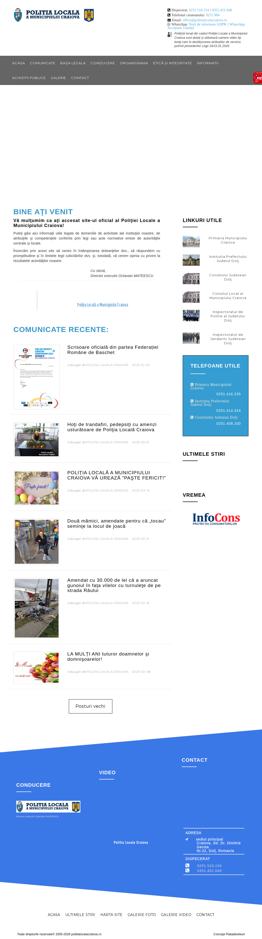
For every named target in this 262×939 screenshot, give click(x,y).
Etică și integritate (172, 63)
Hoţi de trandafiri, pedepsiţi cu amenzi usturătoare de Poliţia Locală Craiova (112, 427)
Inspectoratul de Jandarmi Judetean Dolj (228, 338)
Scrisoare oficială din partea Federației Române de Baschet (112, 349)
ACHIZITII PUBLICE (29, 78)
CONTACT (80, 78)
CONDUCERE (103, 63)
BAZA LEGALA (73, 63)
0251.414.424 (228, 410)
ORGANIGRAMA (134, 63)
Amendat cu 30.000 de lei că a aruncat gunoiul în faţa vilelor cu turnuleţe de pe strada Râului (114, 585)
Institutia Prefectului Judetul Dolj (228, 258)
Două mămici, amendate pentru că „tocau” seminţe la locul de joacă (116, 523)
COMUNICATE (42, 63)
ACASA (54, 914)
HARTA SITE (111, 914)
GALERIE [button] (58, 78)
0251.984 (212, 15)
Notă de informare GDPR (207, 24)
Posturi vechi (91, 706)
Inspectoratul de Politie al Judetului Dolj (228, 316)
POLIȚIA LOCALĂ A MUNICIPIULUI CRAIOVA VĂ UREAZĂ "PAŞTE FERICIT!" (116, 475)
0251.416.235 (228, 394)
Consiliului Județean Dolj (227, 277)
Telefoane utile (215, 365)
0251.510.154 (199, 10)
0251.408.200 (228, 424)
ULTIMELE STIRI (80, 914)
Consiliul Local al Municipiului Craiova (227, 296)
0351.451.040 (222, 10)
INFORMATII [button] (207, 63)
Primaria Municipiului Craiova (228, 240)
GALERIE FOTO (142, 914)
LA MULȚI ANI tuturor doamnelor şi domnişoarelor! (108, 656)
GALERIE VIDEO (176, 914)
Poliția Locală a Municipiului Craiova (102, 305)
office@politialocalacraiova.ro (205, 20)
